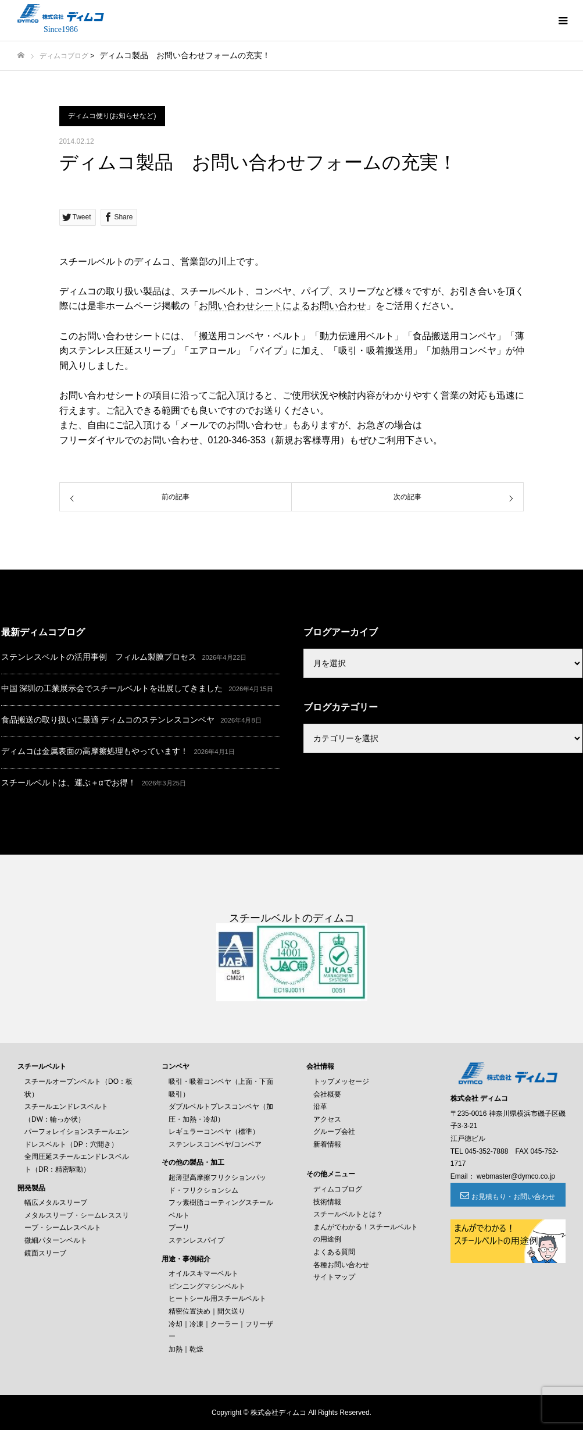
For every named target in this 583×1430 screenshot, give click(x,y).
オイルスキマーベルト (203, 1273)
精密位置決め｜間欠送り (207, 1311)
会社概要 (327, 1094)
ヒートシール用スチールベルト (217, 1298)
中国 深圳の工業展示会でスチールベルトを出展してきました (112, 688)
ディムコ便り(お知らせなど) (112, 116)
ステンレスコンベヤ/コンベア (215, 1144)
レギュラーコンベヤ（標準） (214, 1131)
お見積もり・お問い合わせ (513, 1197)
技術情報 (327, 1202)
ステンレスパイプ (196, 1240)
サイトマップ (334, 1277)
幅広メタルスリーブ (55, 1202)
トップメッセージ (341, 1081)
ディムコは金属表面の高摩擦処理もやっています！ (94, 751)
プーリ (179, 1227)
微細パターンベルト (55, 1240)
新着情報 (327, 1144)
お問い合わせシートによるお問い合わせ (282, 306)
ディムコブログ (64, 56)
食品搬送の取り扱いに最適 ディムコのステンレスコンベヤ (108, 719)
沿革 (320, 1106)
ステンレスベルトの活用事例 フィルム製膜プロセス (98, 656)
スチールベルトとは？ (348, 1214)
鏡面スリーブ (45, 1253)
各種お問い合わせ (341, 1265)
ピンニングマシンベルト (207, 1286)
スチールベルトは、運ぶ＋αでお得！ (68, 782)
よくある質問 (334, 1252)
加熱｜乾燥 (186, 1349)
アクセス (327, 1119)
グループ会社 (334, 1131)
